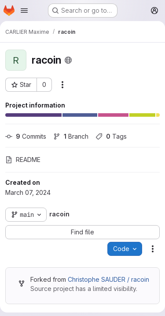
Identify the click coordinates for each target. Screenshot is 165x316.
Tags (111, 136)
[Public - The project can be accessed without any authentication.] (68, 60)
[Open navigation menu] (24, 11)
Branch (70, 136)
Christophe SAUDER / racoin (108, 279)
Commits (25, 136)
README (22, 159)
